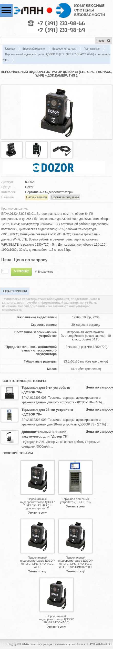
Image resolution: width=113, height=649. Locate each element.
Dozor (29, 187)
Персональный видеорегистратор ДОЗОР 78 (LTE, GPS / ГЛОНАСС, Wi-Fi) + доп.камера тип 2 (75, 562)
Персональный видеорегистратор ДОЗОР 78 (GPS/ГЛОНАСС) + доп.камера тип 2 (37, 503)
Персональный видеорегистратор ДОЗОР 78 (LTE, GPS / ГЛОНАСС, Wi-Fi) (37, 562)
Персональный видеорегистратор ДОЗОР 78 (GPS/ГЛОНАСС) (56, 619)
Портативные (92, 48)
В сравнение (45, 271)
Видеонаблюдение (34, 48)
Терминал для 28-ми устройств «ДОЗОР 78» (47, 412)
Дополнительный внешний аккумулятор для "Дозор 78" (45, 434)
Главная (10, 48)
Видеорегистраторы (64, 48)
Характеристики (15, 291)
